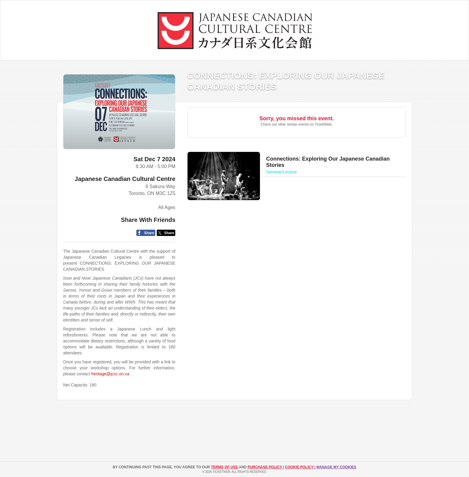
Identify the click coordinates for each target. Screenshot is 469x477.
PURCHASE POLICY (265, 467)
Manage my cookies (336, 467)
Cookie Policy (299, 467)
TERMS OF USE (225, 467)
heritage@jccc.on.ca (110, 373)
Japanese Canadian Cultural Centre (125, 179)
